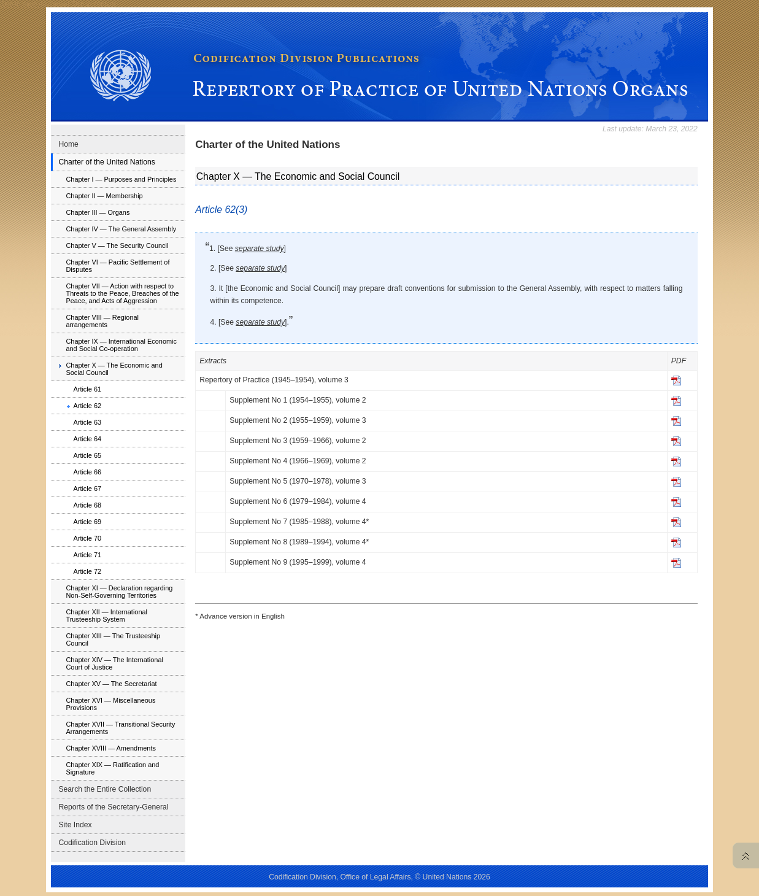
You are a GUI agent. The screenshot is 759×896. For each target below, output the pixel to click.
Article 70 (87, 538)
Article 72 (87, 571)
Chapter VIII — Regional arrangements (102, 321)
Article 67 (87, 488)
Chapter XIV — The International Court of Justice (114, 663)
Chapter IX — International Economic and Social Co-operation (121, 345)
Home (68, 144)
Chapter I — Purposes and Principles (121, 179)
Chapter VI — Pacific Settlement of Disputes (117, 265)
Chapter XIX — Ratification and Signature (112, 768)
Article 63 (87, 422)
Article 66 (87, 472)
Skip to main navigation (34, 3)
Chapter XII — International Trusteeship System (106, 615)
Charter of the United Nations (106, 162)
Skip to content (93, 3)
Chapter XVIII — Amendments (111, 748)
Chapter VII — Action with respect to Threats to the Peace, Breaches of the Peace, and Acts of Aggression (122, 293)
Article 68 (87, 505)
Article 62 (87, 405)
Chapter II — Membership (104, 195)
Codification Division (91, 842)
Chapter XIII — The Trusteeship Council (113, 639)
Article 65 (87, 455)
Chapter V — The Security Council (117, 245)
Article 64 (87, 438)
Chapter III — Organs (97, 212)
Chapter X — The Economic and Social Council (114, 368)
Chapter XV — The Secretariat (111, 683)
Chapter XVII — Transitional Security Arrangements (120, 727)
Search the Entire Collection (104, 789)
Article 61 (87, 389)
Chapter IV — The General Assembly (121, 229)
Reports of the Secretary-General (113, 807)
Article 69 (87, 521)
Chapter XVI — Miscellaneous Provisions (110, 704)
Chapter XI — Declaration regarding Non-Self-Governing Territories (119, 591)
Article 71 (87, 554)
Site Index (74, 825)
